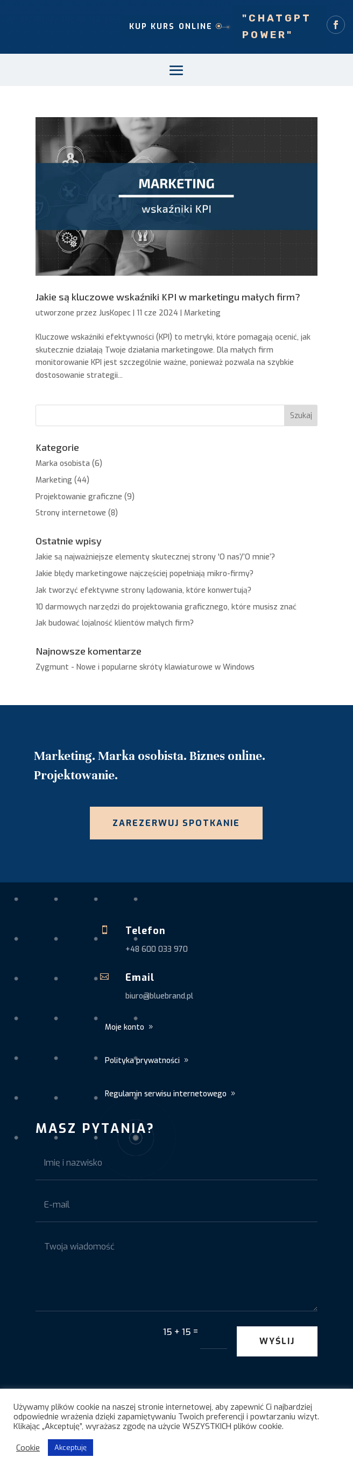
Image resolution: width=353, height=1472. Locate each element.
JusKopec (115, 313)
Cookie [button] (28, 1448)
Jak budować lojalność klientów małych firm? (115, 623)
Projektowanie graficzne (79, 497)
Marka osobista (63, 463)
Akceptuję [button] (70, 1447)
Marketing (202, 313)
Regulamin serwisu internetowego (166, 1094)
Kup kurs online (171, 26)
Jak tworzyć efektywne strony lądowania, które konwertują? (143, 590)
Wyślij (277, 1341)
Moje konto (124, 1027)
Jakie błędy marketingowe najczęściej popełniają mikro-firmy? (144, 574)
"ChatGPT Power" (277, 26)
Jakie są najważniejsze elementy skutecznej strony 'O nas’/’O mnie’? (155, 557)
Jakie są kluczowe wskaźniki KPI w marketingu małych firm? (168, 297)
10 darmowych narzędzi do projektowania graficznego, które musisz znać (166, 607)
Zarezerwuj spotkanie (176, 823)
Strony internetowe (71, 513)
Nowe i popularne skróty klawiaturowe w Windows (165, 667)
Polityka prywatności (142, 1060)
